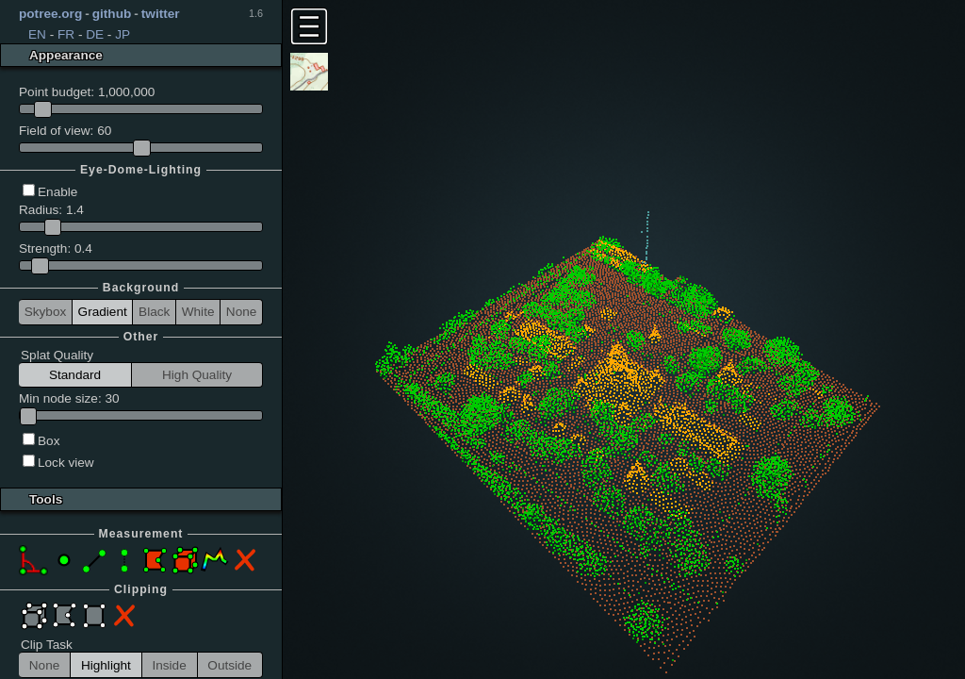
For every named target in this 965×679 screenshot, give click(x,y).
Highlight (106, 665)
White (198, 312)
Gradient (102, 312)
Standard (75, 375)
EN (37, 34)
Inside (169, 665)
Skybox (46, 312)
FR (65, 34)
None (241, 312)
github (112, 14)
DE (95, 34)
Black (154, 312)
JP (122, 34)
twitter (160, 14)
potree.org (50, 14)
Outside (229, 665)
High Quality (197, 375)
